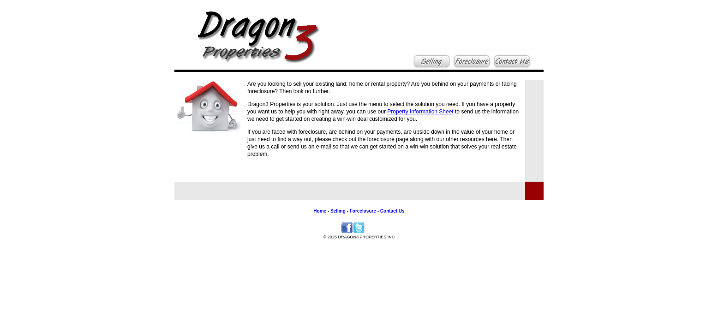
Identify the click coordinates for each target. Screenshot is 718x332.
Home (319, 210)
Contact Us (392, 210)
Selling (337, 210)
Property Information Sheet (420, 111)
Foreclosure (362, 210)
